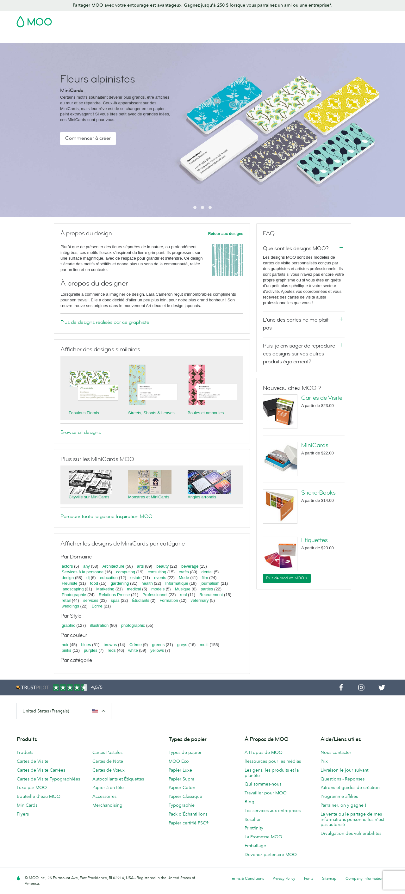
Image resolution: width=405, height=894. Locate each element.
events (160, 577)
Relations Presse (114, 594)
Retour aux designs (225, 234)
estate (135, 577)
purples (90, 650)
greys (182, 644)
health (147, 583)
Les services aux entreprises (273, 810)
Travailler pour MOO (266, 793)
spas (115, 600)
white (133, 650)
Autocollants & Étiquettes (143, 37)
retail (66, 600)
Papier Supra (181, 779)
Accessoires (104, 796)
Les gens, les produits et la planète (272, 772)
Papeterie (234, 37)
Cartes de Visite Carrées (41, 770)
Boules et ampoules (206, 412)
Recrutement (211, 594)
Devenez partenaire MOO (271, 854)
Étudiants (140, 600)
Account (289, 19)
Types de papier (185, 752)
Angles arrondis (202, 497)
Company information (364, 878)
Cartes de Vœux (108, 770)
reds (111, 650)
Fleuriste (70, 583)
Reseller (253, 819)
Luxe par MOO (32, 787)
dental (207, 572)
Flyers (23, 814)
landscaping (73, 589)
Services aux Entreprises (315, 37)
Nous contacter (336, 752)
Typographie (182, 805)
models (158, 589)
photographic (133, 625)
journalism (210, 583)
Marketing (105, 589)
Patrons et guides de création (350, 787)
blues (86, 644)
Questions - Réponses (342, 779)
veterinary (200, 600)
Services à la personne (82, 572)
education (109, 577)
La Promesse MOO (263, 837)
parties (207, 589)
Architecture (113, 566)
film (205, 577)
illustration (99, 625)
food (94, 583)
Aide (368, 37)
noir (65, 644)
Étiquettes (314, 540)
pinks (66, 650)
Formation (168, 600)
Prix (324, 761)
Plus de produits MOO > (287, 578)
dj (88, 577)
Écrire (97, 606)
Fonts (308, 878)
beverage (189, 566)
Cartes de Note (107, 761)
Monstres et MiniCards (148, 497)
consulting (157, 572)
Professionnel (154, 594)
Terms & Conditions (247, 878)
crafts (184, 572)
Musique (183, 589)
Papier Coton (182, 787)
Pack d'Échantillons (255, 19)
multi (204, 644)
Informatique (176, 583)
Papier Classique (185, 796)
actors (67, 566)
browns (110, 644)
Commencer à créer (88, 138)
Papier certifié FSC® (189, 823)
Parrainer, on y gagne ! (343, 805)
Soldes (23, 37)
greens (158, 644)
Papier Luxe (180, 770)
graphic (68, 625)
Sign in (311, 19)
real (183, 594)
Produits (25, 752)
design (68, 577)
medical (134, 589)
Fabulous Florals (84, 412)
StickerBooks (318, 492)
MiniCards (314, 445)
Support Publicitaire (197, 37)
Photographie (74, 594)
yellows (157, 650)
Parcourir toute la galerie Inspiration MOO (106, 516)
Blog (352, 37)
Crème (135, 644)
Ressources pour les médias (273, 761)
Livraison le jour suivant (344, 770)
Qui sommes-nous (263, 784)
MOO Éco (179, 761)
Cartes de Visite (53, 37)
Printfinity (254, 828)
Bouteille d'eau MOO (38, 796)
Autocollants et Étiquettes (118, 779)
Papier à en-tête (108, 787)
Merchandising (267, 37)
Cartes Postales (92, 37)
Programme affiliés (339, 796)
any (86, 566)
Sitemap (329, 878)
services (90, 600)
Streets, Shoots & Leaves (151, 412)
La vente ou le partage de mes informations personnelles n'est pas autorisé (352, 819)
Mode (184, 577)
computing (125, 572)
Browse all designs (80, 432)
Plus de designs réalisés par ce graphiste (104, 322)
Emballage (255, 845)
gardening (120, 583)
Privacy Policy (284, 878)
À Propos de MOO (264, 752)
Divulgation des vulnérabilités (351, 833)
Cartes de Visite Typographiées (48, 779)
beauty (162, 566)
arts (140, 566)
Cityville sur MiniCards (89, 497)
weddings (70, 606)
